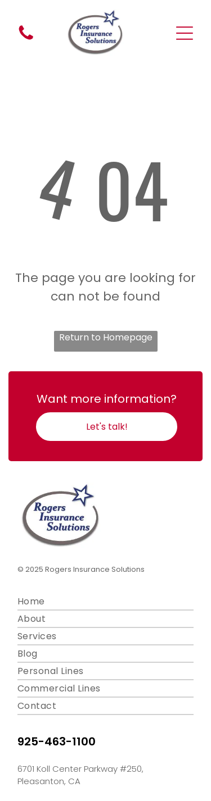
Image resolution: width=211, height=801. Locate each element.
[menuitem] (105, 602)
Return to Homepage (105, 337)
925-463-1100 (56, 741)
